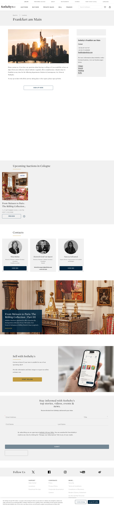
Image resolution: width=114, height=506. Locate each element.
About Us (15, 15)
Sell (60, 7)
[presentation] (16, 453)
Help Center (32, 483)
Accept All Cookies (93, 502)
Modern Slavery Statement (77, 492)
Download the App (35, 489)
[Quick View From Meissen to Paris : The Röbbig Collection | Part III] (24, 216)
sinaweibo (99, 472)
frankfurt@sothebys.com (85, 52)
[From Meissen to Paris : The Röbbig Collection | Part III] (15, 187)
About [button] (53, 1)
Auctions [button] (24, 7)
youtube (82, 472)
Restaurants (65, 1)
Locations (24, 15)
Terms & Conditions (75, 486)
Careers (51, 492)
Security (71, 483)
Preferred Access (39, 1)
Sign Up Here (38, 87)
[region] (57, 502)
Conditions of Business (76, 489)
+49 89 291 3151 (43, 269)
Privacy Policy (53, 486)
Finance (69, 7)
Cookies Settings (81, 502)
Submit (57, 446)
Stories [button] (77, 1)
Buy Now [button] (35, 7)
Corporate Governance (56, 489)
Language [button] (106, 1)
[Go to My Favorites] (105, 7)
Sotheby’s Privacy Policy (46, 432)
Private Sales (48, 7)
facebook (49, 472)
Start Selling (27, 379)
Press (50, 483)
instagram (65, 472)
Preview (11, 216)
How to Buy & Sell (91, 1)
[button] (58, 166)
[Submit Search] (100, 7)
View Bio (15, 268)
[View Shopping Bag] (110, 7)
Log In (26, 1)
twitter (33, 472)
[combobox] (90, 7)
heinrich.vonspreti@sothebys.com (43, 267)
